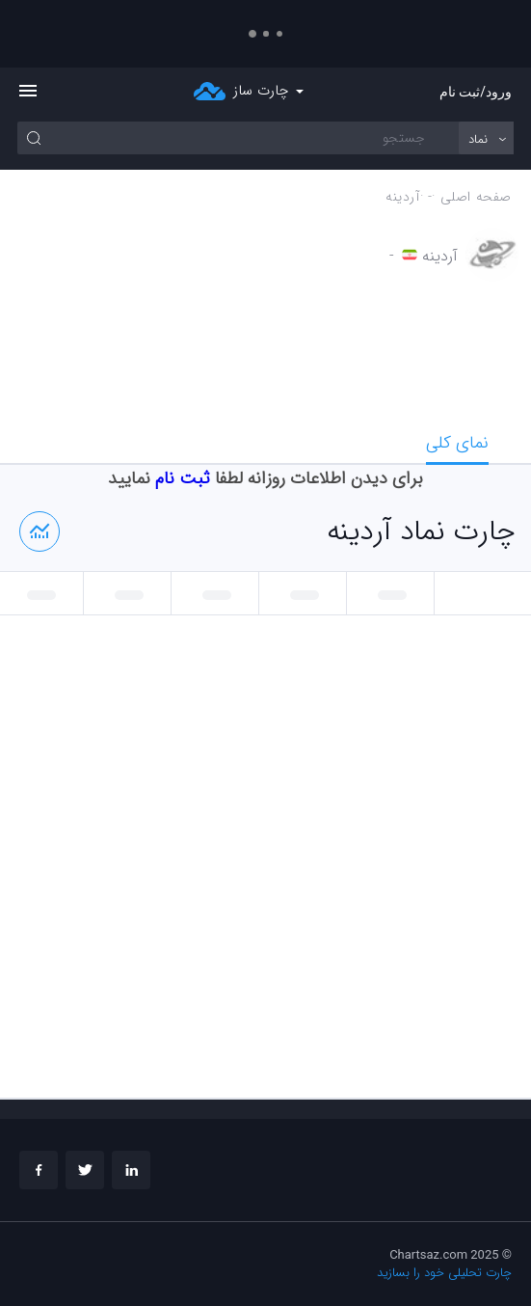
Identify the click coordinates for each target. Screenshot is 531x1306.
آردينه (402, 197)
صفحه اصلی (476, 197)
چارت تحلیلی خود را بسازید (444, 1273)
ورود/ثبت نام (475, 91)
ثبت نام (182, 478)
